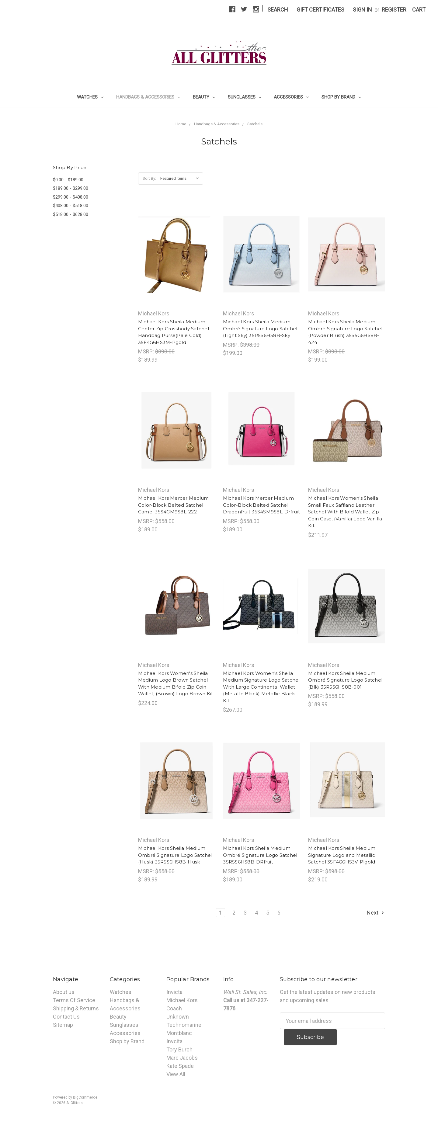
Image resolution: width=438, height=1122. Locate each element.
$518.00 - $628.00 (70, 214)
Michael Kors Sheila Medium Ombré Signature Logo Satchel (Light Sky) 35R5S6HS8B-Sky (260, 328)
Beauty (204, 97)
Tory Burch (179, 1049)
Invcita (174, 1041)
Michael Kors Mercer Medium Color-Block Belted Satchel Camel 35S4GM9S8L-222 (173, 505)
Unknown (177, 1016)
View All (175, 1074)
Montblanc (179, 1033)
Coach (174, 1008)
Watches (90, 97)
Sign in (362, 9)
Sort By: (149, 178)
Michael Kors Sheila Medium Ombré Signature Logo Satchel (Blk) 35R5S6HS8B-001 (345, 680)
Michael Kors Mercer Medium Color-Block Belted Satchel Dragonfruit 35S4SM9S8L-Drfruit (261, 505)
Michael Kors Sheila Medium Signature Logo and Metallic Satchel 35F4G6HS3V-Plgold (342, 855)
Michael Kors (182, 1000)
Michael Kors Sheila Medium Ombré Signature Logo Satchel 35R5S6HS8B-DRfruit (260, 855)
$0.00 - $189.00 (68, 179)
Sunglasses (244, 97)
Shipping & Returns (76, 1008)
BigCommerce (85, 1097)
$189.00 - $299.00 (70, 188)
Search (277, 9)
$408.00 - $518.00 (70, 205)
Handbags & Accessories (148, 97)
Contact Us (66, 1016)
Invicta (174, 992)
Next (376, 912)
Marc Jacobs (182, 1057)
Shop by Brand (341, 97)
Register (394, 9)
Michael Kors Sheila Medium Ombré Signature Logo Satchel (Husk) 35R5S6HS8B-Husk (175, 855)
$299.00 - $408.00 (70, 197)
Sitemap (63, 1025)
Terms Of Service (74, 1000)
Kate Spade (180, 1066)
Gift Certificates (320, 9)
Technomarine (183, 1025)
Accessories (291, 97)
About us (64, 992)
